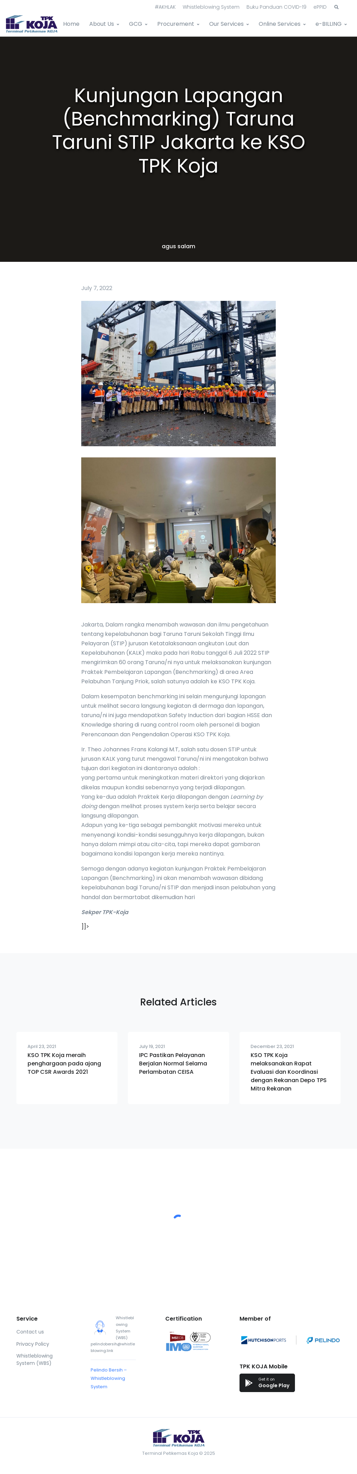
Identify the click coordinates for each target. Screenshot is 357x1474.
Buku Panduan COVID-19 (276, 6)
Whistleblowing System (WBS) (34, 1359)
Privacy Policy (32, 1343)
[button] (336, 7)
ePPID (320, 6)
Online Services (280, 24)
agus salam (178, 246)
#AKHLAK (165, 6)
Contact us (30, 1331)
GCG (135, 24)
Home (71, 24)
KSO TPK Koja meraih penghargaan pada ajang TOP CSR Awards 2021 (64, 1063)
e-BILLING (329, 24)
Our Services (226, 24)
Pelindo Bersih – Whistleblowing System (109, 1378)
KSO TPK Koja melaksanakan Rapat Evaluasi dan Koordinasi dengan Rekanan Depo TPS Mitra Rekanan (289, 1072)
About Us (101, 24)
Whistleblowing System (211, 6)
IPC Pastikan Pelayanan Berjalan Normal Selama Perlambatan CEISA (173, 1063)
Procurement (175, 24)
